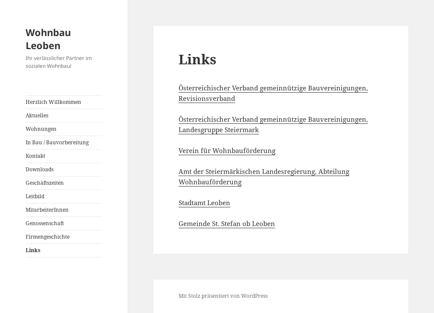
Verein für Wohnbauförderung (227, 150)
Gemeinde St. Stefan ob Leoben (227, 223)
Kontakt (35, 156)
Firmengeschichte (48, 236)
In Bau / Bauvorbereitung (57, 142)
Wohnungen (41, 129)
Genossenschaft (45, 223)
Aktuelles (37, 115)
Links (33, 250)
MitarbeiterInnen (47, 209)
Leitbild (35, 196)
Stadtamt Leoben (204, 202)
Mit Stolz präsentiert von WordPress (223, 296)
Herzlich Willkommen (53, 102)
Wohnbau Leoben (48, 39)
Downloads (39, 169)
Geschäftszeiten (45, 182)
